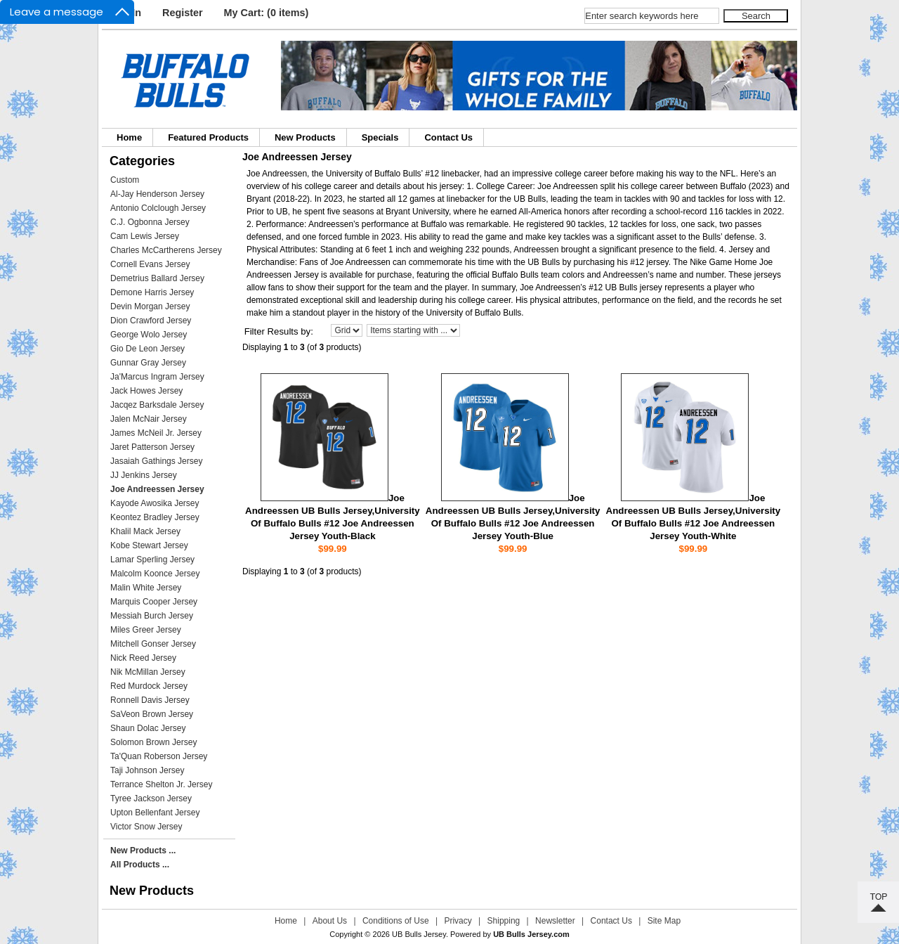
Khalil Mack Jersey (145, 531)
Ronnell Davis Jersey (150, 700)
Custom (124, 180)
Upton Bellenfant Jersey (154, 812)
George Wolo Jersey (148, 335)
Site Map (664, 921)
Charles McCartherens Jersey (166, 250)
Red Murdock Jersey (149, 686)
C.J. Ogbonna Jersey (150, 222)
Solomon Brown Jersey (153, 742)
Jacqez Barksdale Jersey (157, 405)
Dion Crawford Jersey (150, 320)
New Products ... (143, 850)
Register (182, 12)
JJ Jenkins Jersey (143, 475)
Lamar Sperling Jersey (152, 559)
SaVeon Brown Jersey (151, 714)
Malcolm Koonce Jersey (154, 573)
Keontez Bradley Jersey (154, 517)
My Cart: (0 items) (266, 12)
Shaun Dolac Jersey (147, 728)
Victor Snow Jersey (146, 827)
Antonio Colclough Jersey (158, 208)
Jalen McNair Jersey (148, 419)
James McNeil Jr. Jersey (156, 433)
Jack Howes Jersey (146, 391)
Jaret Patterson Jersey (152, 447)
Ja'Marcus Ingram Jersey (157, 377)
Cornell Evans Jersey (150, 264)
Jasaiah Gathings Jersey (156, 461)
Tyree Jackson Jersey (151, 798)
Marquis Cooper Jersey (153, 602)
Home (129, 137)
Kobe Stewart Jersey (149, 545)
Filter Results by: (278, 331)
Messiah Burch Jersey (151, 616)
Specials (380, 137)
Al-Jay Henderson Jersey (157, 194)
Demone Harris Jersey (152, 292)
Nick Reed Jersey (143, 658)
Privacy (457, 921)
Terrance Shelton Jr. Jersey (161, 784)
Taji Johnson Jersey (147, 770)
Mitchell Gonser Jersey (153, 644)
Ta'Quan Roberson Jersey (158, 756)
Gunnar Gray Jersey (148, 363)
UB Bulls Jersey (419, 934)
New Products (305, 137)
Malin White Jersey (145, 588)
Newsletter (555, 921)
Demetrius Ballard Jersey (157, 278)
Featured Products (208, 137)
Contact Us (448, 137)
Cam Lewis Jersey (144, 236)
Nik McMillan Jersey (147, 672)
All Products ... (139, 864)
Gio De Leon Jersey (147, 349)
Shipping (503, 921)
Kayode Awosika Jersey (154, 503)
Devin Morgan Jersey (150, 306)
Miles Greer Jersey (145, 630)
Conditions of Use (395, 921)
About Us (330, 921)
